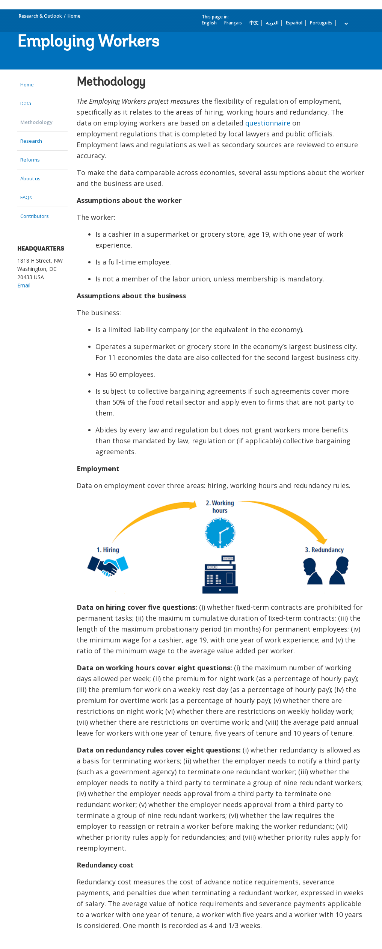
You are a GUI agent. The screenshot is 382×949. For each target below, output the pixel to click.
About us (30, 178)
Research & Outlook (40, 16)
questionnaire (267, 122)
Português (321, 23)
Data (25, 103)
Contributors (34, 216)
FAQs (26, 197)
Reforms (30, 159)
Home (74, 16)
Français (233, 23)
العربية (272, 23)
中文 (253, 23)
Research (31, 141)
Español (294, 23)
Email (23, 285)
